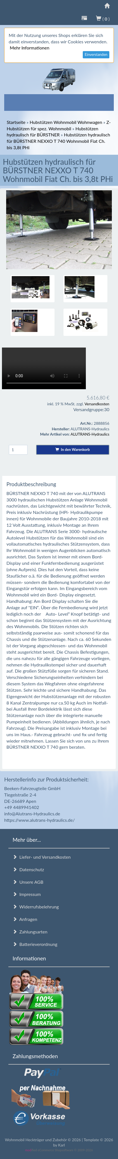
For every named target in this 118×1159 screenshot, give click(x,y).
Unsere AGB (28, 882)
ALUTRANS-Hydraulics (89, 434)
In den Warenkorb (72, 449)
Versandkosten (96, 403)
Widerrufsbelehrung (36, 906)
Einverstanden (96, 54)
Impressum (27, 894)
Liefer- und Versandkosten (42, 857)
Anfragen (25, 919)
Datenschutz (28, 869)
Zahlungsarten (30, 931)
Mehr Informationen (29, 47)
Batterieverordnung (35, 944)
